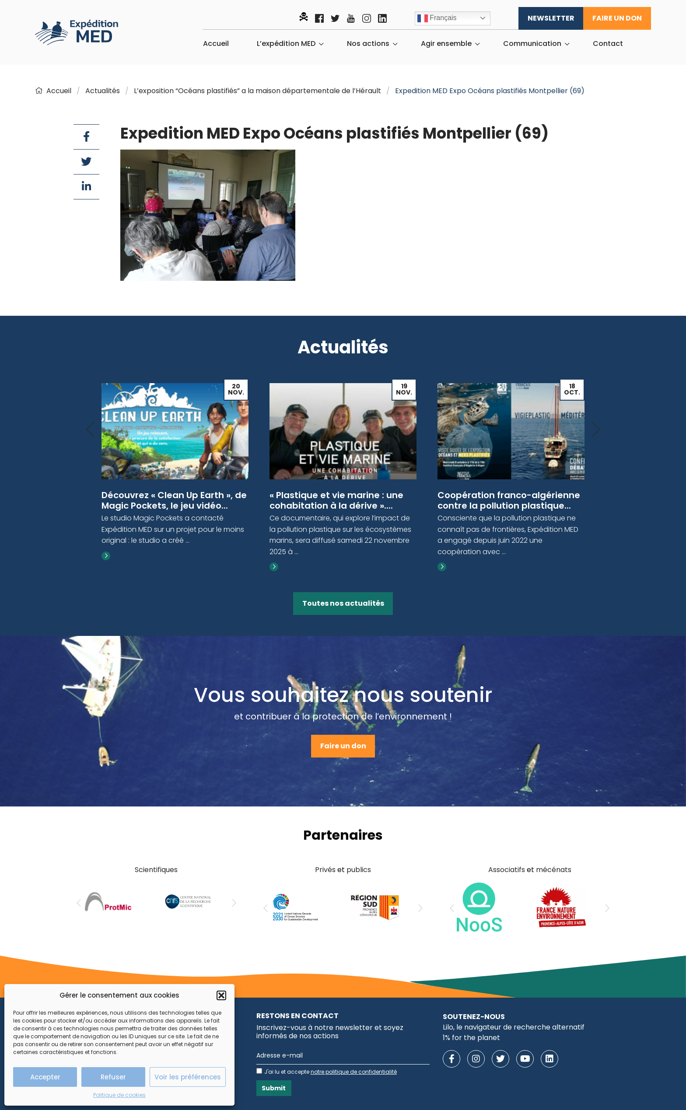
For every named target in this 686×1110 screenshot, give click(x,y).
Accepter (45, 1077)
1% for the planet (471, 1038)
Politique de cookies (119, 1095)
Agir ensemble (446, 43)
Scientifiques (156, 870)
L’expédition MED (286, 43)
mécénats (553, 870)
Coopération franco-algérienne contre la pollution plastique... (509, 500)
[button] (221, 995)
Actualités (102, 91)
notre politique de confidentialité (354, 1071)
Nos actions (368, 43)
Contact (608, 43)
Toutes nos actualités (343, 603)
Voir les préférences (187, 1077)
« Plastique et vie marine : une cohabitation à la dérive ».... (336, 500)
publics (358, 870)
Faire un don (617, 18)
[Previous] (90, 430)
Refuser (113, 1077)
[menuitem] (216, 44)
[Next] (596, 430)
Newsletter (551, 18)
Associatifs (506, 870)
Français (437, 18)
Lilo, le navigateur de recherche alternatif (513, 1027)
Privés (325, 870)
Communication (532, 43)
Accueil (216, 43)
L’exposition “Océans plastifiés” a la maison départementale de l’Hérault (257, 91)
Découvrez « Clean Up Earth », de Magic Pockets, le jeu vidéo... (174, 500)
